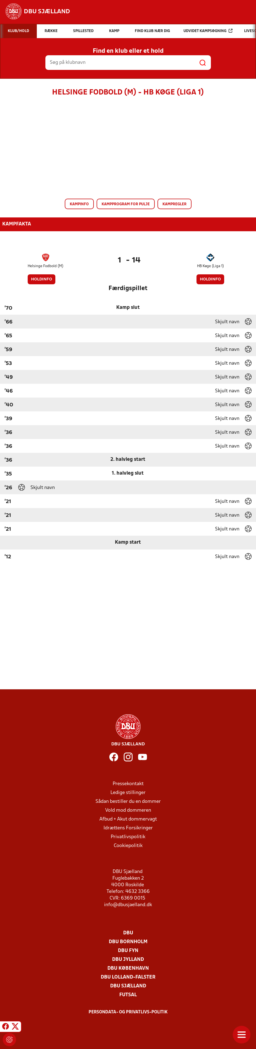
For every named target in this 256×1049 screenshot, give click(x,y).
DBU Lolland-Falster (128, 977)
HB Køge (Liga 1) (210, 266)
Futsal (128, 995)
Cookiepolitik (128, 845)
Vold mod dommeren (128, 810)
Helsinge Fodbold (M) (45, 266)
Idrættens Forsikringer (128, 828)
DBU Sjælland (128, 986)
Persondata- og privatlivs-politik (128, 1012)
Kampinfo (79, 204)
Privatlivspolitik (128, 837)
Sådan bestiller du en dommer (128, 801)
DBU (128, 933)
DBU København (128, 968)
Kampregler (174, 204)
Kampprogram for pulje (126, 204)
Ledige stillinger (128, 792)
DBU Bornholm (128, 942)
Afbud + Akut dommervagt (128, 819)
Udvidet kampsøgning (207, 31)
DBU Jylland (128, 959)
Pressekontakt (128, 784)
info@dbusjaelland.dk (128, 905)
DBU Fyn (128, 950)
